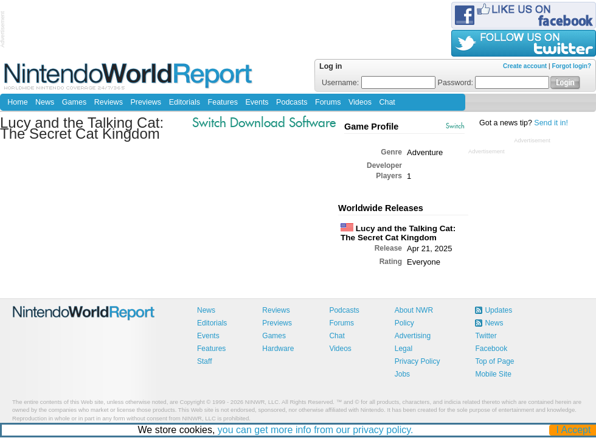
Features (223, 102)
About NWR (414, 310)
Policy (404, 323)
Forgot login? (571, 66)
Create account (525, 66)
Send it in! (551, 123)
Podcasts (291, 102)
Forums (328, 102)
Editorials (184, 102)
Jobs (402, 374)
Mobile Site (493, 374)
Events (256, 102)
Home (17, 102)
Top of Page (494, 361)
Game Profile (371, 126)
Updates (498, 310)
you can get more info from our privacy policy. (316, 430)
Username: (378, 82)
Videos (360, 102)
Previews (145, 102)
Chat (387, 102)
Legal (403, 348)
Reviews (108, 102)
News (44, 102)
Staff (204, 361)
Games (74, 102)
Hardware (278, 348)
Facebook (491, 348)
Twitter (485, 336)
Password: (494, 82)
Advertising (413, 336)
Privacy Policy (417, 361)
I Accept (573, 430)
